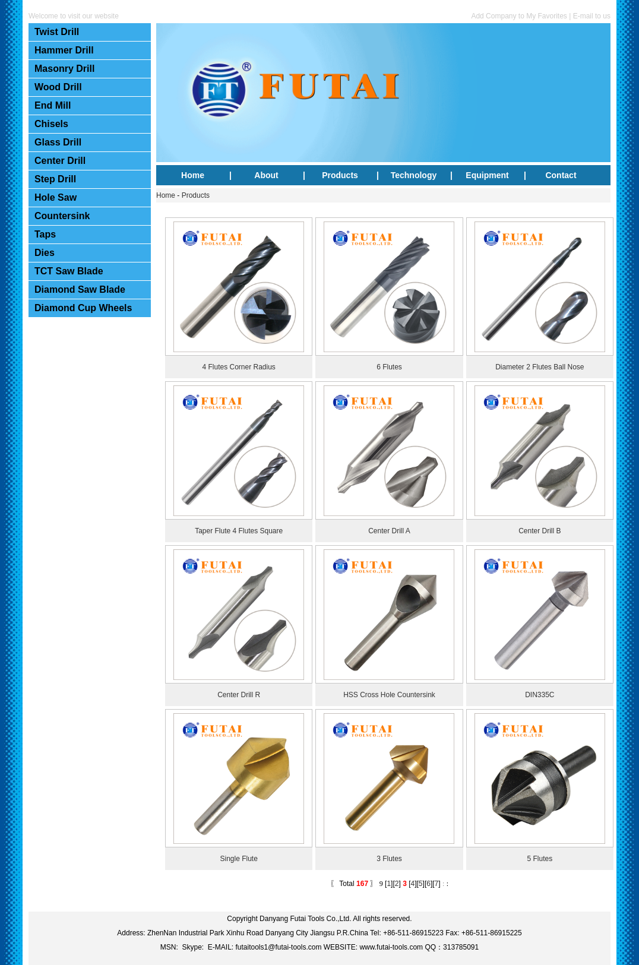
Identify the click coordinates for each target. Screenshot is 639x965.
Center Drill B (539, 531)
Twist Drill (56, 32)
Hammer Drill (64, 50)
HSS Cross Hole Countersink (389, 695)
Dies (44, 253)
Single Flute (238, 859)
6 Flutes (389, 367)
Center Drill (60, 161)
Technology (414, 175)
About (266, 175)
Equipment (487, 175)
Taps (45, 234)
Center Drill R (238, 695)
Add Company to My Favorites (519, 16)
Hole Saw (55, 197)
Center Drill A (389, 531)
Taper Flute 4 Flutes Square (239, 531)
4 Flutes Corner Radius (238, 367)
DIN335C (539, 695)
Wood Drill (58, 87)
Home (192, 175)
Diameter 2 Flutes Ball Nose (539, 367)
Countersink (62, 216)
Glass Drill (57, 142)
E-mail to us (591, 16)
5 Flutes (539, 859)
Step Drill (55, 179)
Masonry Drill (64, 69)
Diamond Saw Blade (79, 289)
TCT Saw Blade (68, 271)
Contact (560, 175)
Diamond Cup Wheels (83, 308)
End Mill (52, 105)
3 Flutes (389, 859)
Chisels (51, 124)
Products (340, 175)
